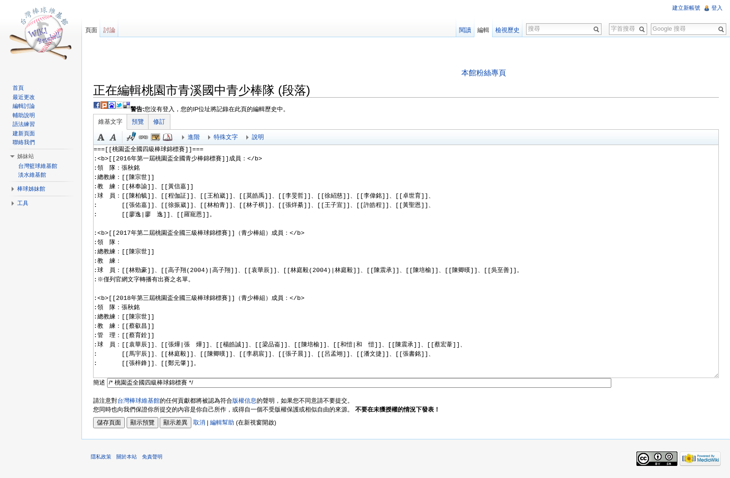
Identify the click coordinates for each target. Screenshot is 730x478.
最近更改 (24, 97)
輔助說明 (24, 115)
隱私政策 (101, 457)
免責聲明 (152, 457)
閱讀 (465, 30)
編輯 (483, 30)
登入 (717, 8)
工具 (22, 203)
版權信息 (245, 400)
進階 (194, 136)
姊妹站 (25, 156)
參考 (168, 137)
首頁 (18, 88)
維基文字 (111, 121)
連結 (144, 137)
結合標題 (156, 137)
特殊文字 (226, 136)
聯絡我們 (24, 142)
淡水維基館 (32, 175)
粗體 (101, 137)
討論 (109, 30)
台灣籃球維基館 (37, 166)
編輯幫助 (222, 422)
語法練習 (24, 124)
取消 (200, 422)
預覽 (138, 121)
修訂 (160, 121)
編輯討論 (24, 106)
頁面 (91, 30)
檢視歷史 (507, 30)
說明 (258, 136)
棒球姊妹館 (31, 189)
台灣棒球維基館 (139, 400)
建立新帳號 (686, 8)
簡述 (100, 382)
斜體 (114, 137)
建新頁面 (24, 133)
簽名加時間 (132, 137)
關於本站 (127, 457)
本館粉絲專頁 (483, 73)
